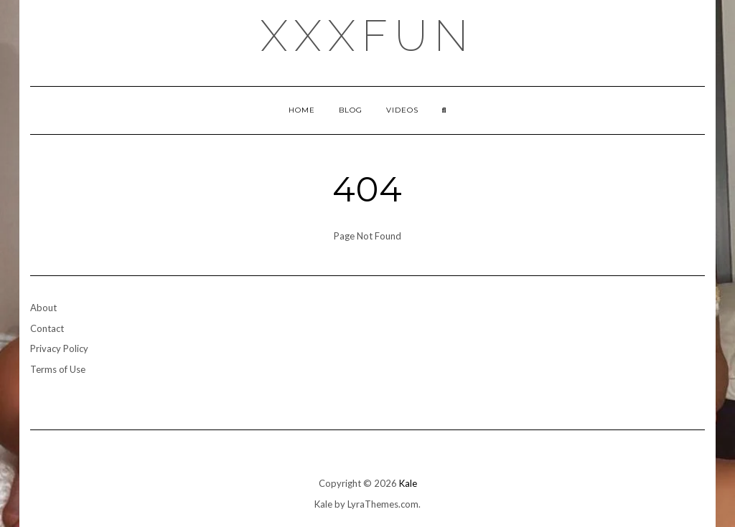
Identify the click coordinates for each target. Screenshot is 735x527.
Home (302, 110)
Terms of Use (57, 369)
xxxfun (368, 36)
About (43, 307)
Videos (402, 110)
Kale (408, 483)
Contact (47, 328)
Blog (350, 110)
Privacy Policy (59, 348)
